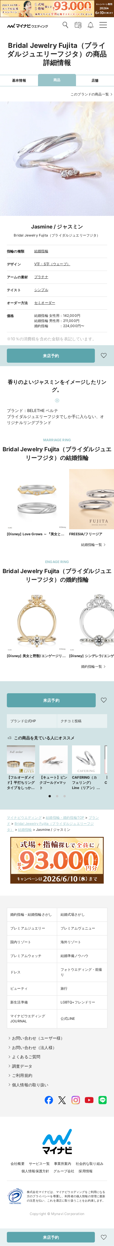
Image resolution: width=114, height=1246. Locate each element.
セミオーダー (44, 302)
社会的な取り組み (89, 1163)
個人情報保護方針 (35, 1171)
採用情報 (86, 1171)
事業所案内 (62, 1163)
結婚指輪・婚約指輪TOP (65, 817)
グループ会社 (63, 1171)
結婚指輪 (41, 251)
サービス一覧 (39, 1163)
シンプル (41, 290)
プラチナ (41, 277)
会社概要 (18, 1163)
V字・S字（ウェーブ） (52, 264)
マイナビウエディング (24, 817)
